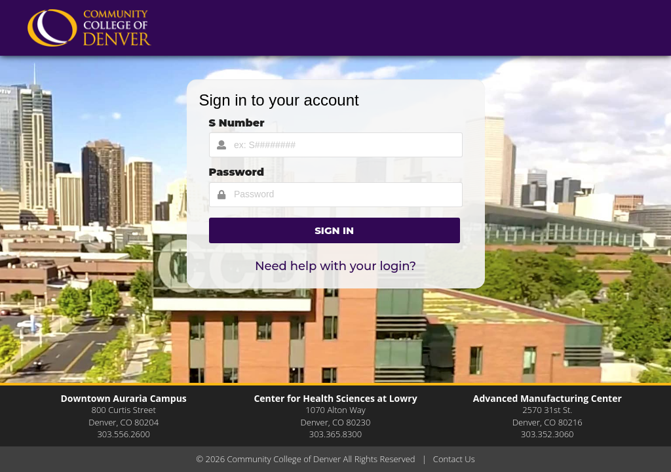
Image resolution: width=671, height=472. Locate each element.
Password (237, 172)
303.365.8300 (335, 434)
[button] (334, 230)
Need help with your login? (335, 266)
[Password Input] (336, 194)
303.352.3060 (547, 434)
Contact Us (454, 459)
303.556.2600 (123, 434)
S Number (237, 123)
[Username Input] (336, 144)
